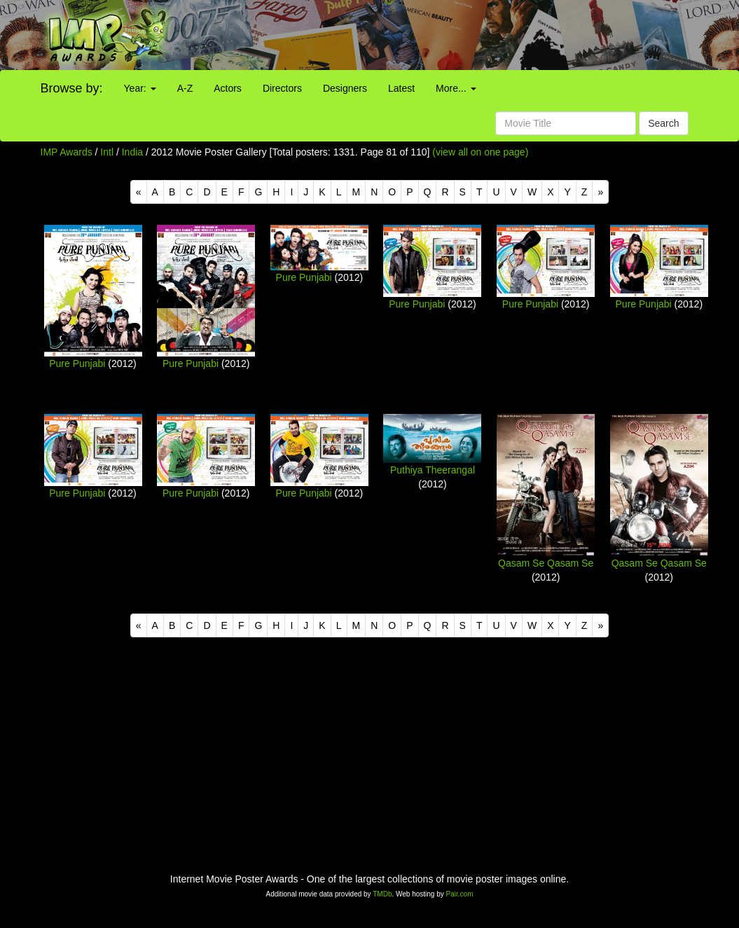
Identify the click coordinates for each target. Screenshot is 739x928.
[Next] (600, 192)
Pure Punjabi (77, 363)
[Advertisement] (461, 35)
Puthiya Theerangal (432, 470)
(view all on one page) (480, 152)
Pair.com (460, 894)
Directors (282, 88)
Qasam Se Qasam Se (545, 563)
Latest (401, 88)
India (132, 152)
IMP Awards (66, 152)
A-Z (185, 88)
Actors (228, 88)
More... (456, 88)
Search (663, 123)
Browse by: (72, 88)
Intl (106, 152)
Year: (140, 88)
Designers (345, 88)
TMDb (382, 894)
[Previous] (138, 192)
